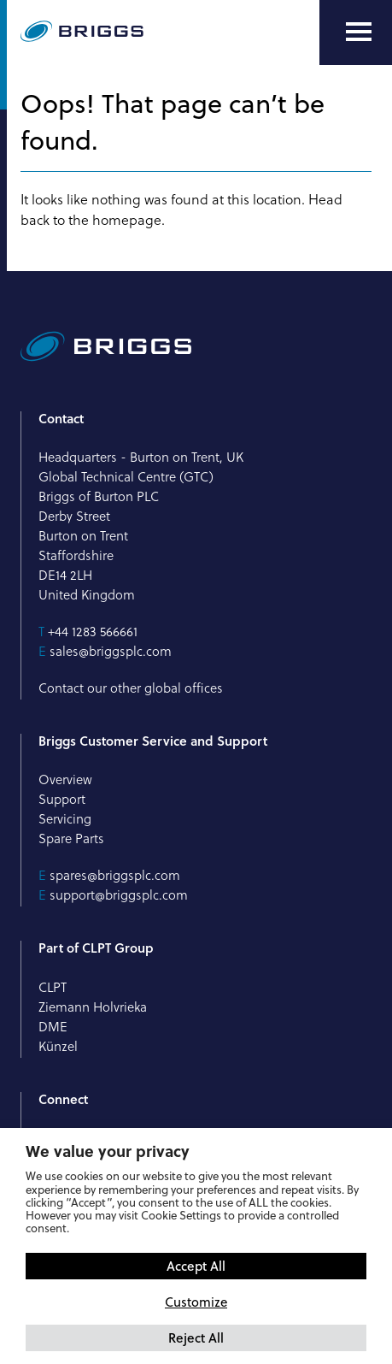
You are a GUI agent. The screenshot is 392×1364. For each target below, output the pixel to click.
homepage (126, 219)
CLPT (52, 987)
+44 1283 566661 (92, 632)
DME (52, 1027)
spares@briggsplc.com (115, 875)
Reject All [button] (196, 1337)
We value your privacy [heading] (108, 1151)
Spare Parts (71, 838)
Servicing (64, 819)
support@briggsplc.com (119, 895)
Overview (65, 779)
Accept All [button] (196, 1265)
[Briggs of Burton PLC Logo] (81, 32)
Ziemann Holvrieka (92, 1007)
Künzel (58, 1046)
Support (61, 799)
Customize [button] (196, 1302)
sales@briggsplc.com (111, 651)
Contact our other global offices (130, 688)
